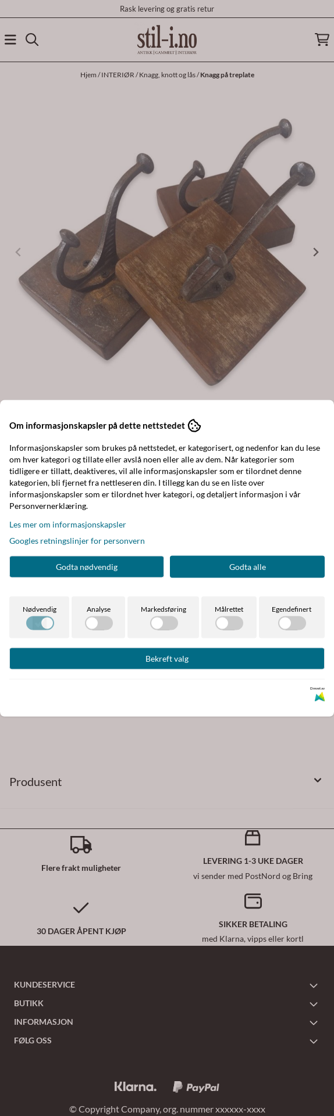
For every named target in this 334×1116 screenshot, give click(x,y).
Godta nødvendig (87, 566)
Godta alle (247, 566)
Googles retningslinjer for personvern (77, 540)
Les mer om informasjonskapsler (67, 524)
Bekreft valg (167, 658)
